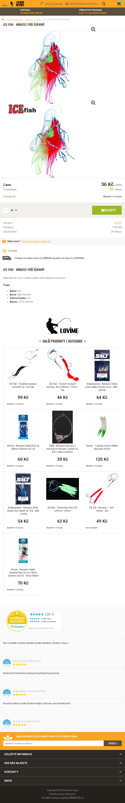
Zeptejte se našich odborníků (36, 241)
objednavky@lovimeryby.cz (84, 3)
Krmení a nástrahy (15, 19)
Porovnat (13, 250)
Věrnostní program (93, 12)
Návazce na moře (33, 19)
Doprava (31, 12)
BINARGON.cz (76, 797)
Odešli (112, 743)
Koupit (110, 210)
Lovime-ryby (17, 4)
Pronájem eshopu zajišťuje (55, 797)
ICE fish (118, 223)
